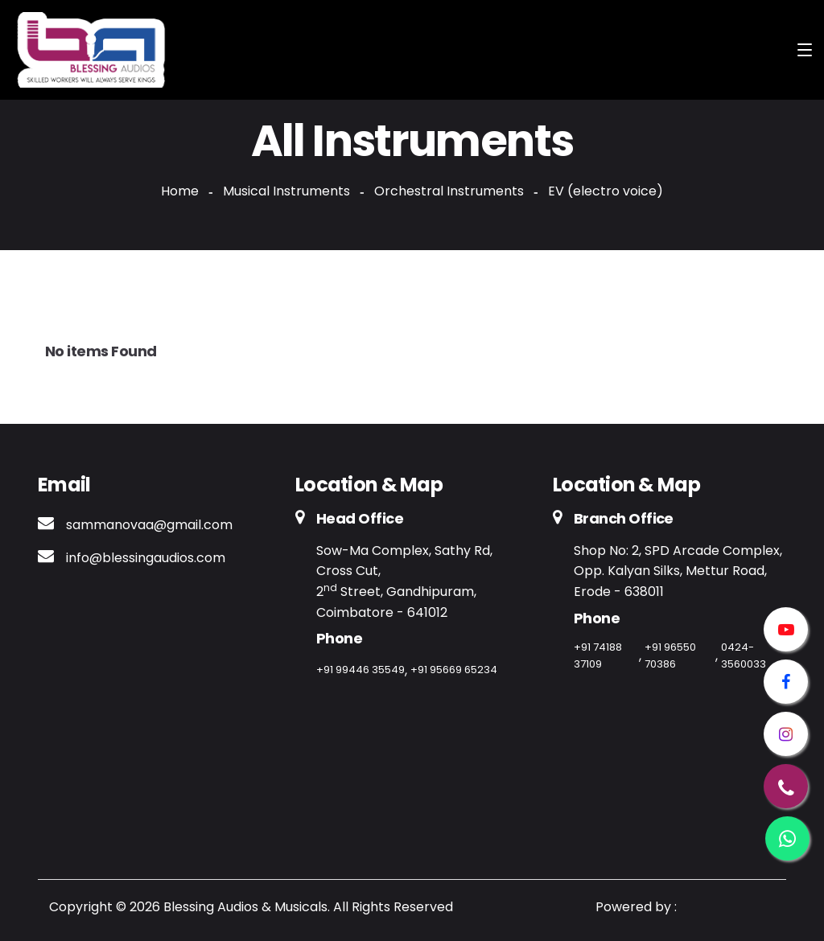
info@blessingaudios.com (145, 558)
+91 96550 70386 (670, 655)
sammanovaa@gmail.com (149, 525)
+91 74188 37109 (598, 655)
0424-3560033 (743, 655)
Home (180, 191)
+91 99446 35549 (360, 669)
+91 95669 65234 (453, 669)
